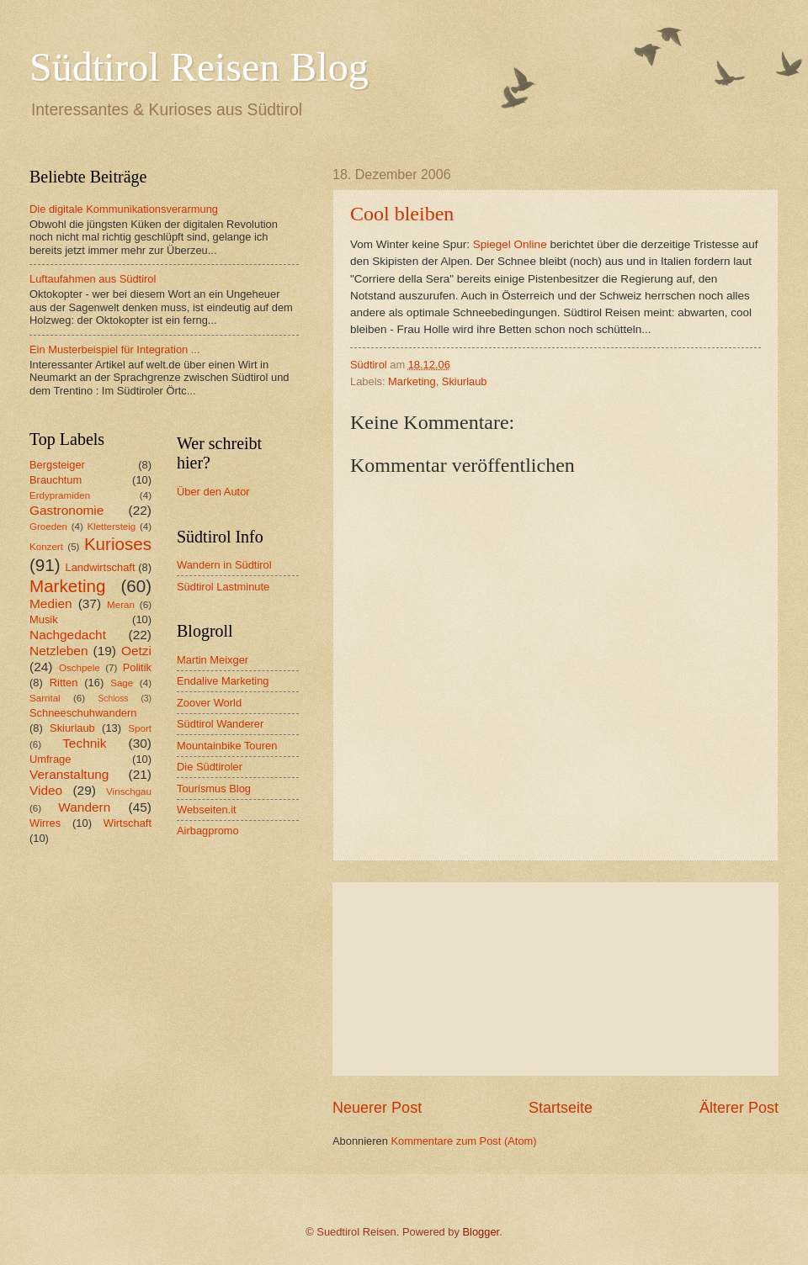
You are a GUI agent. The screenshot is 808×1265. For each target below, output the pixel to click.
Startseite (561, 1107)
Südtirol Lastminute (223, 586)
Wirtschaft (128, 823)
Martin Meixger (212, 660)
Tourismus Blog (214, 788)
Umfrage (50, 759)
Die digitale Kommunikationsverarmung (123, 209)
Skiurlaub (464, 381)
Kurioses (118, 543)
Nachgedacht (67, 634)
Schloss (113, 698)
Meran (121, 605)
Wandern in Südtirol (224, 564)
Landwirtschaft (101, 567)
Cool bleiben (402, 214)
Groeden (48, 526)
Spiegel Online (510, 244)
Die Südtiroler (209, 766)
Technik (84, 743)
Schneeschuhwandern (82, 713)
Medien (50, 603)
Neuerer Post (377, 1107)
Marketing (412, 381)
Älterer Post (739, 1107)
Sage (121, 683)
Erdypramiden (59, 495)
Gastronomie (66, 510)
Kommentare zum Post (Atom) (463, 1141)
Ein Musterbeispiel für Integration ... (114, 349)
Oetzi (136, 650)
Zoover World (209, 702)
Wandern (84, 807)
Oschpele (79, 668)
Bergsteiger (57, 464)
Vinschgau (129, 791)
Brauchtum (55, 480)
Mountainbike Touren (227, 745)
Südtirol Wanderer (220, 723)
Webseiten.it (207, 809)
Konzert (46, 547)
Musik (43, 619)
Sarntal (45, 698)
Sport (140, 728)
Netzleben (58, 650)
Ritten (64, 682)
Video (45, 790)
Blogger (481, 1231)
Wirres (45, 823)
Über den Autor (213, 491)
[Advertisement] (555, 979)
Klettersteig (111, 526)
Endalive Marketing (223, 681)
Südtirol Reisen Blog (199, 67)
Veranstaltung (69, 774)
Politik (137, 667)
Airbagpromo (208, 830)
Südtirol (368, 364)
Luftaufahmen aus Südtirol (92, 279)
